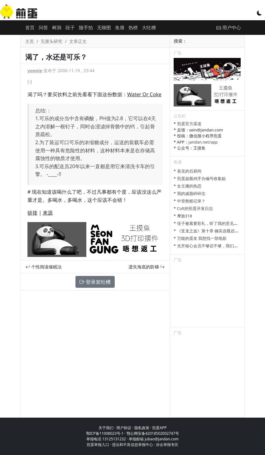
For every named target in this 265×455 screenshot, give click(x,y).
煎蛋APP (159, 427)
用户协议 (123, 427)
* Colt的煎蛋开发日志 (193, 208)
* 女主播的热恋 (187, 186)
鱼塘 (119, 27)
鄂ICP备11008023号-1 (105, 433)
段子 (70, 27)
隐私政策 (141, 427)
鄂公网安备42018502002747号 (153, 433)
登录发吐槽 (95, 281)
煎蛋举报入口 (98, 444)
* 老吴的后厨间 (187, 171)
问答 (43, 27)
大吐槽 (149, 27)
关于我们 (106, 427)
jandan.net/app (203, 142)
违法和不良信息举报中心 (132, 444)
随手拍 (86, 27)
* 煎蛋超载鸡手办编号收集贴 (200, 178)
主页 (29, 41)
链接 (32, 212)
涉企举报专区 (167, 444)
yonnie (34, 70)
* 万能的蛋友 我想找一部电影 (200, 238)
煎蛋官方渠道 (189, 123)
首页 (30, 27)
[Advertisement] (207, 296)
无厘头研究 (51, 41)
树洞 (56, 27)
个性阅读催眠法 (44, 267)
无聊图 (104, 27)
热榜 (133, 27)
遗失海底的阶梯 (146, 267)
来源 (48, 212)
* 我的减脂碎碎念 (189, 193)
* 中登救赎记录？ (189, 201)
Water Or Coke (144, 94)
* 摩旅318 (183, 216)
